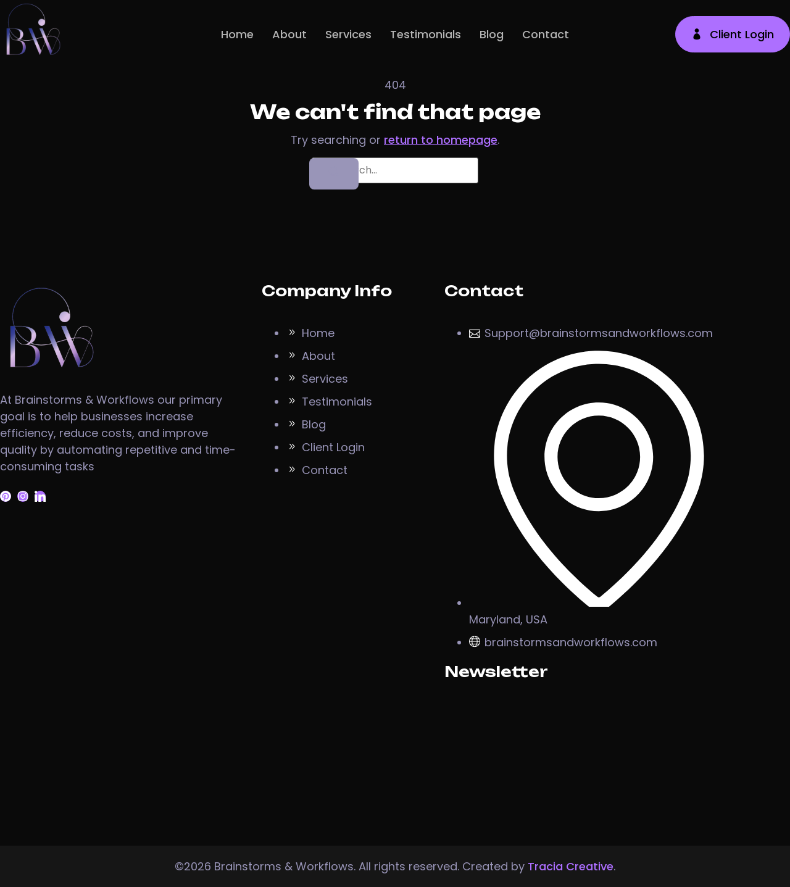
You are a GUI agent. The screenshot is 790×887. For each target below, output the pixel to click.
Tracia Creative (570, 866)
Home (237, 34)
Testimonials (425, 34)
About (289, 34)
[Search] (334, 173)
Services (348, 34)
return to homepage (440, 140)
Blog (492, 34)
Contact (545, 34)
